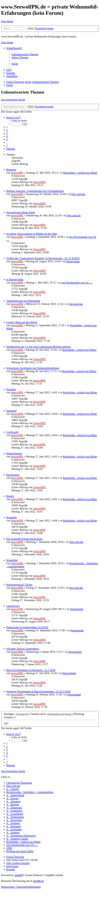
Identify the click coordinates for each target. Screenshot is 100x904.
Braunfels (11, 517)
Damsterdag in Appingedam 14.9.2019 (27, 627)
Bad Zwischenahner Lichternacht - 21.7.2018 (30, 669)
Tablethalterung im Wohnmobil (23, 300)
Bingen (10, 495)
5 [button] (7, 139)
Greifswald (12, 431)
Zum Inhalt (7, 21)
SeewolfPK (17, 172)
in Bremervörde (14, 279)
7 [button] (7, 145)
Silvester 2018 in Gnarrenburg (22, 648)
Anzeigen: (17, 713)
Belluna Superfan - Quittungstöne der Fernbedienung (35, 190)
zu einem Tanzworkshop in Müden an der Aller (31, 233)
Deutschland (73, 261)
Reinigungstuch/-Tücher (19, 584)
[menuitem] (24, 54)
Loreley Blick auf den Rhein (21, 322)
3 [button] (7, 133)
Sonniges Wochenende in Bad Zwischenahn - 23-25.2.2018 (38, 691)
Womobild (12, 560)
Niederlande (76, 608)
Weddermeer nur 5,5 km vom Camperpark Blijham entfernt (38, 346)
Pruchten (11, 389)
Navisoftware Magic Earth (20, 212)
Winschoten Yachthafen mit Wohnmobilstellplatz (32, 367)
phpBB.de (38, 880)
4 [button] (7, 136)
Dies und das (78, 194)
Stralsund (11, 410)
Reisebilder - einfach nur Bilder (80, 172)
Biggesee (11, 169)
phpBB (18, 875)
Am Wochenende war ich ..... (77, 282)
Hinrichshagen (14, 453)
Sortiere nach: (52, 713)
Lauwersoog (13, 605)
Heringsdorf (12, 474)
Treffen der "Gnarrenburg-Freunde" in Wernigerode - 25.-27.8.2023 (43, 258)
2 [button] (7, 130)
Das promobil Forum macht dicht (24, 538)
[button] (13, 117)
